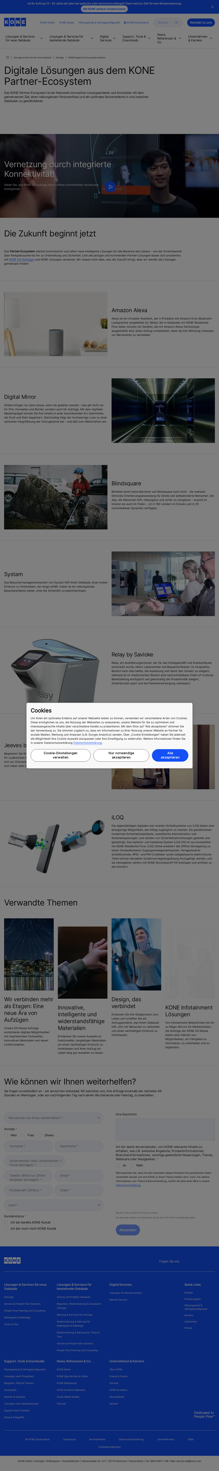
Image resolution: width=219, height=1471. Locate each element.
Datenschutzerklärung (87, 743)
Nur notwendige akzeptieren (121, 755)
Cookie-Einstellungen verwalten (61, 755)
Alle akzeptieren (170, 755)
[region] (109, 735)
